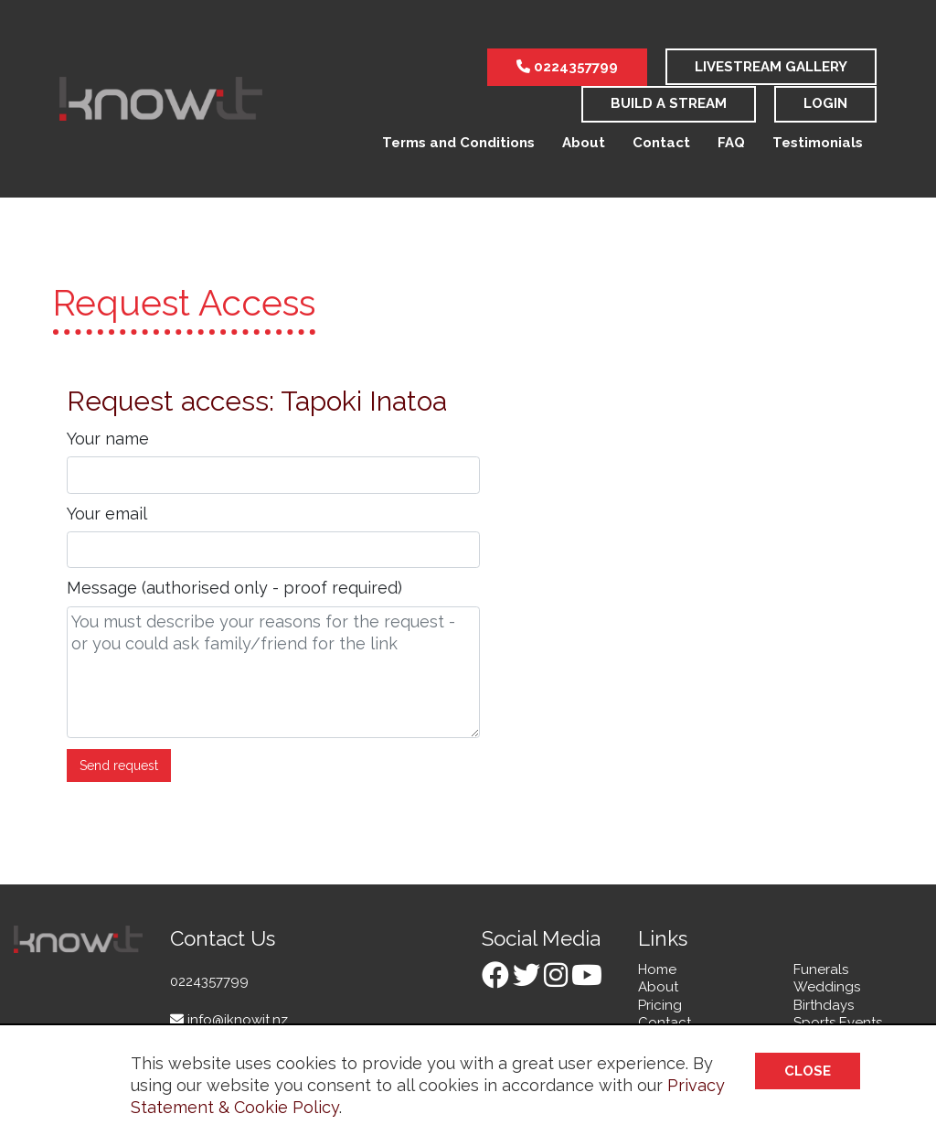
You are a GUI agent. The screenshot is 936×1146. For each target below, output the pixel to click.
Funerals (820, 969)
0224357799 (567, 67)
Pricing (660, 1005)
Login (825, 103)
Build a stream (669, 103)
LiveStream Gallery (771, 67)
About (583, 142)
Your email (107, 513)
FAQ (731, 142)
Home (657, 969)
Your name (108, 438)
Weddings (826, 987)
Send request (119, 765)
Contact (661, 142)
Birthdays (823, 1005)
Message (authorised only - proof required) (234, 587)
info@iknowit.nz (229, 1020)
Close (807, 1071)
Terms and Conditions (458, 142)
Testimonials (817, 142)
